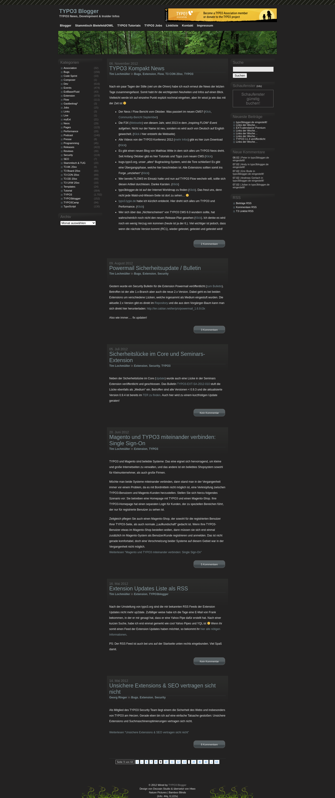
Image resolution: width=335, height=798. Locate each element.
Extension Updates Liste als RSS (148, 589)
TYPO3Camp (71, 202)
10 (165, 762)
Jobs (66, 107)
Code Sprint (70, 75)
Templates (69, 186)
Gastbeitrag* (71, 103)
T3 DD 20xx (70, 178)
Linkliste (172, 25)
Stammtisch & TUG (74, 163)
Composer (69, 79)
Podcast (68, 135)
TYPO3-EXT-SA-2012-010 (193, 384)
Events (68, 87)
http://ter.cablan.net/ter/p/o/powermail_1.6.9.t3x (176, 308)
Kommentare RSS (246, 207)
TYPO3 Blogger (79, 11)
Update (160, 378)
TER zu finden (152, 395)
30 (199, 762)
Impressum (205, 25)
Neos (67, 123)
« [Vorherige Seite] (142, 762)
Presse (68, 139)
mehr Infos (181, 139)
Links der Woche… (247, 125)
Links (67, 111)
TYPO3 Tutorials (129, 25)
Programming (71, 143)
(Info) (259, 86)
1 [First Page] (137, 762)
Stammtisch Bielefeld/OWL (94, 25)
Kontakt (187, 25)
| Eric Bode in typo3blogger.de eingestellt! (248, 172)
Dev (66, 83)
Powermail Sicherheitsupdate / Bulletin (155, 268)
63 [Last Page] (216, 762)
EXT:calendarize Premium (251, 127)
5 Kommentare (209, 564)
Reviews (68, 151)
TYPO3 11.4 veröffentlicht (250, 139)
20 (193, 762)
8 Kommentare (209, 744)
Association (70, 68)
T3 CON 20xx (174, 74)
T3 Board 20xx (72, 170)
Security (162, 273)
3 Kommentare (209, 329)
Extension (149, 74)
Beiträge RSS (244, 203)
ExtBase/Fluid (71, 91)
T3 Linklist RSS (244, 211)
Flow (160, 74)
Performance (71, 131)
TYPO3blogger (158, 594)
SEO (66, 159)
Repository (161, 303)
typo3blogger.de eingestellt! (251, 122)
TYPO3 (188, 74)
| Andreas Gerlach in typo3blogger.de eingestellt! (248, 179)
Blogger (65, 25)
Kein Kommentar (209, 412)
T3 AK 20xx (70, 166)
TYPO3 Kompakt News (136, 68)
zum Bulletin (214, 286)
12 (178, 762)
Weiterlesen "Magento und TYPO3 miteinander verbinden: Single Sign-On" (155, 552)
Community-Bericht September (138, 117)
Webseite (136, 123)
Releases (69, 147)
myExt (67, 119)
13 (184, 762)
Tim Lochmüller (119, 74)
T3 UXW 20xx (71, 182)
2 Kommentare (209, 243)
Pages (67, 127)
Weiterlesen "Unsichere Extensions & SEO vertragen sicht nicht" (149, 732)
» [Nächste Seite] (211, 762)
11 (172, 762)
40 (206, 762)
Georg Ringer (118, 697)
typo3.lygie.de (127, 201)
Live (66, 115)
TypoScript (70, 206)
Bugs (137, 74)
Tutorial (68, 190)
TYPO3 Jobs (153, 25)
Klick (208, 111)
